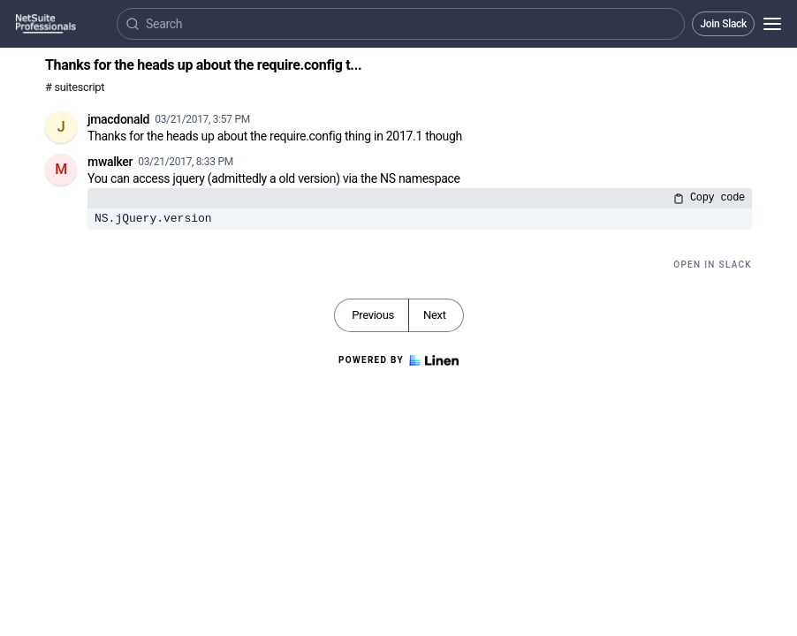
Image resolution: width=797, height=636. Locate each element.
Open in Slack (712, 264)
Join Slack (723, 24)
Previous (373, 315)
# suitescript (74, 87)
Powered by (398, 360)
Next (434, 315)
